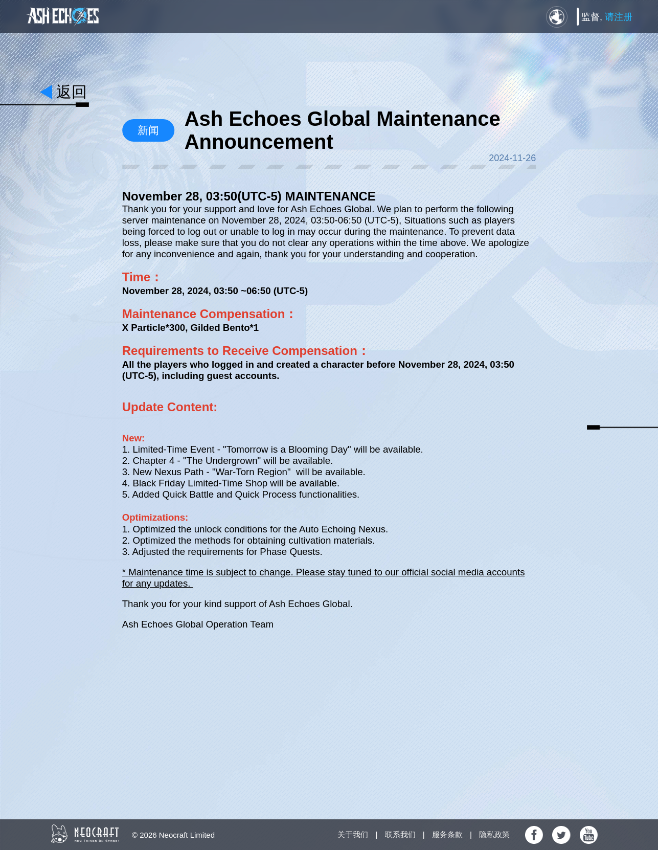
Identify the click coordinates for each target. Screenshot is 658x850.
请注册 (618, 17)
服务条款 (447, 834)
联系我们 (400, 834)
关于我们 (352, 834)
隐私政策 (494, 834)
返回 (71, 91)
